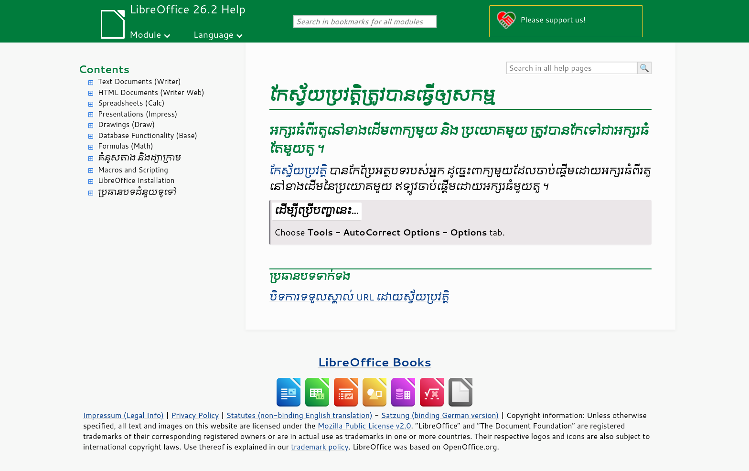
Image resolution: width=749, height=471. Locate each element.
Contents (103, 69)
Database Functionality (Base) (147, 135)
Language (213, 34)
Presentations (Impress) (137, 114)
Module (145, 34)
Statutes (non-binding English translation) (299, 415)
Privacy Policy (195, 415)
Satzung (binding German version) (440, 415)
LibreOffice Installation (136, 180)
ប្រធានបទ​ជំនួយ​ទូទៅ (137, 192)
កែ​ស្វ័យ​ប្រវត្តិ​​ (298, 171)
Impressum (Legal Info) (123, 415)
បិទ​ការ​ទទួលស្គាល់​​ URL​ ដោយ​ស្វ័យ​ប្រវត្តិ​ (359, 297)
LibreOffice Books (374, 361)
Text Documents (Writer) (139, 81)
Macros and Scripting (133, 170)
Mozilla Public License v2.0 (364, 425)
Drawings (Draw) (126, 124)
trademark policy (319, 446)
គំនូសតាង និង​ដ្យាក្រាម (139, 158)
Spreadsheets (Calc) (131, 103)
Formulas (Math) (125, 146)
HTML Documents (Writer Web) (151, 92)
